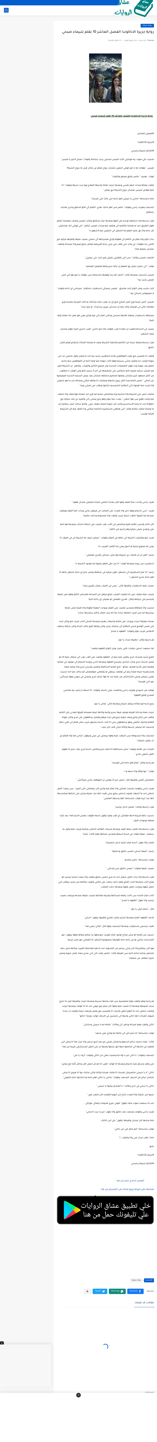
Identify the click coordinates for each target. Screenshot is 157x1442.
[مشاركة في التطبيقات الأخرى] (87, 1291)
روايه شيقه (147, 26)
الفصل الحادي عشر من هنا (130, 1181)
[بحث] (6, 10)
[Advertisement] (105, 474)
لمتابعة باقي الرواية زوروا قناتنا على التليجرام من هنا (127, 1189)
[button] (135, 1291)
